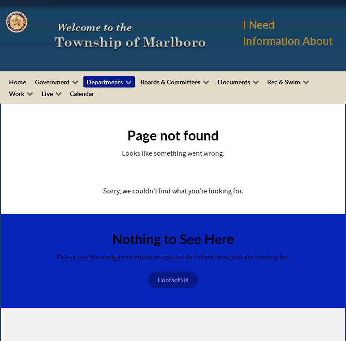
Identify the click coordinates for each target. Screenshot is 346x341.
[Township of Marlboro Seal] (16, 21)
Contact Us (173, 280)
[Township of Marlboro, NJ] (132, 35)
